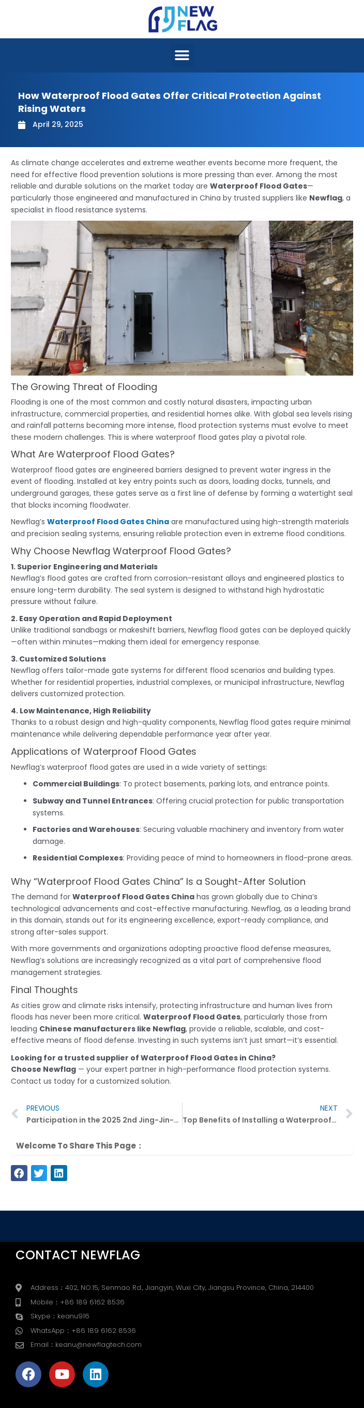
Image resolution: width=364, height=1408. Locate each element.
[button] (182, 55)
